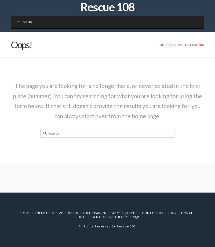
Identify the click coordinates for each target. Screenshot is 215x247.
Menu (24, 22)
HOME (25, 213)
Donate (188, 213)
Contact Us (152, 213)
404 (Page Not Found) (186, 44)
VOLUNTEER (68, 213)
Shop (172, 213)
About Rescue (124, 213)
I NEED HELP (44, 213)
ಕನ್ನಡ (136, 217)
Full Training (95, 213)
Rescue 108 (107, 7)
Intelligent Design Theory (103, 217)
